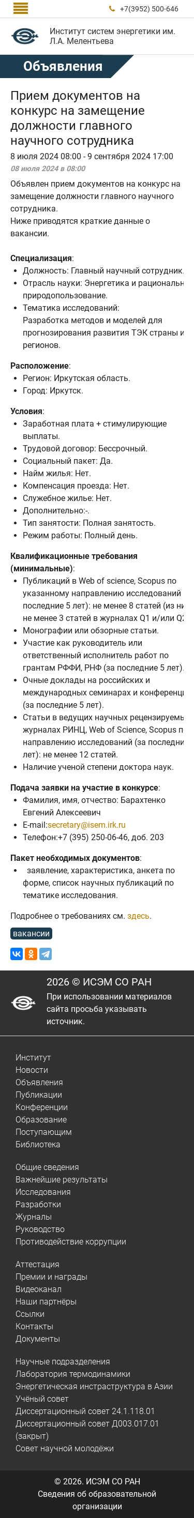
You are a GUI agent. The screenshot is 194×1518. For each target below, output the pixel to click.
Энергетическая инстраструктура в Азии (94, 1386)
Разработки (38, 1204)
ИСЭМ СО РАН (113, 1481)
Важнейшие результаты (62, 1180)
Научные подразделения (63, 1362)
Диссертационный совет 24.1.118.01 (85, 1411)
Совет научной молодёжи (65, 1448)
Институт (33, 1057)
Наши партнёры (46, 1302)
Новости (32, 1070)
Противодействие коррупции (71, 1242)
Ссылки (30, 1314)
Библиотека (38, 1144)
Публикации (39, 1095)
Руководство (40, 1229)
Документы (38, 1339)
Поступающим (44, 1132)
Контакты (34, 1326)
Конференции (42, 1107)
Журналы (34, 1217)
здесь (138, 916)
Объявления (39, 1082)
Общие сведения (47, 1167)
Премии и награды (51, 1277)
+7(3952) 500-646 (149, 9)
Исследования (43, 1192)
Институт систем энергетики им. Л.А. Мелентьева (112, 36)
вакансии (31, 933)
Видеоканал (39, 1289)
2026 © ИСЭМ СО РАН (99, 982)
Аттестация (37, 1264)
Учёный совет (42, 1399)
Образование (41, 1120)
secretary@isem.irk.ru (87, 825)
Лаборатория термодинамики (73, 1374)
